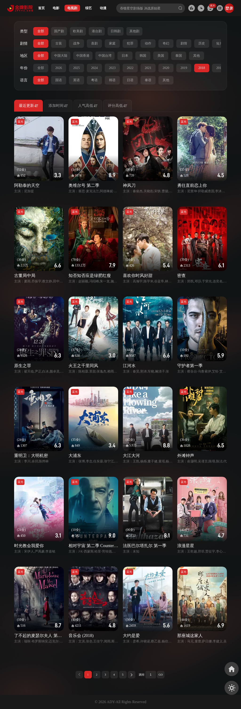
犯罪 (130, 43)
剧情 (184, 43)
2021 (148, 68)
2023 (112, 68)
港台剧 (97, 31)
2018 (201, 68)
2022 (130, 68)
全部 (40, 31)
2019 (184, 68)
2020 (166, 68)
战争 (76, 43)
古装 (58, 43)
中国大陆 (60, 55)
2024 (94, 68)
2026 (58, 68)
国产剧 (59, 31)
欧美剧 (78, 31)
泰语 (148, 80)
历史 (201, 43)
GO (161, 674)
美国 (160, 55)
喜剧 (94, 43)
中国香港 (82, 55)
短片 (219, 43)
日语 (130, 80)
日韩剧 (115, 31)
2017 (219, 68)
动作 (148, 43)
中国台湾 (105, 55)
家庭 (112, 43)
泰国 (178, 55)
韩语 (112, 80)
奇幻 (166, 43)
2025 (76, 68)
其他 (196, 55)
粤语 (94, 80)
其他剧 (134, 31)
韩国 (143, 55)
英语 (76, 80)
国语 (58, 80)
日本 (125, 55)
